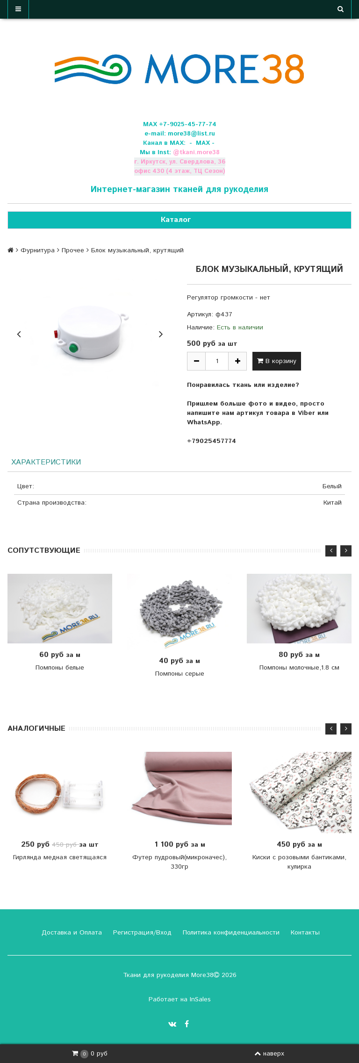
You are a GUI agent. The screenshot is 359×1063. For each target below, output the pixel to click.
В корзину (276, 361)
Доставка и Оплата (70, 932)
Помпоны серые (179, 673)
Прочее (73, 250)
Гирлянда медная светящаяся (60, 858)
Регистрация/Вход (141, 932)
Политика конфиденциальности (230, 932)
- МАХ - (202, 143)
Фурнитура (38, 250)
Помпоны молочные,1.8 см (299, 668)
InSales (200, 999)
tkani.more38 (200, 152)
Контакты (304, 932)
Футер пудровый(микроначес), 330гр (179, 862)
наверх (269, 1053)
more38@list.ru (191, 133)
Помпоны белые (60, 668)
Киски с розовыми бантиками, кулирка (299, 862)
